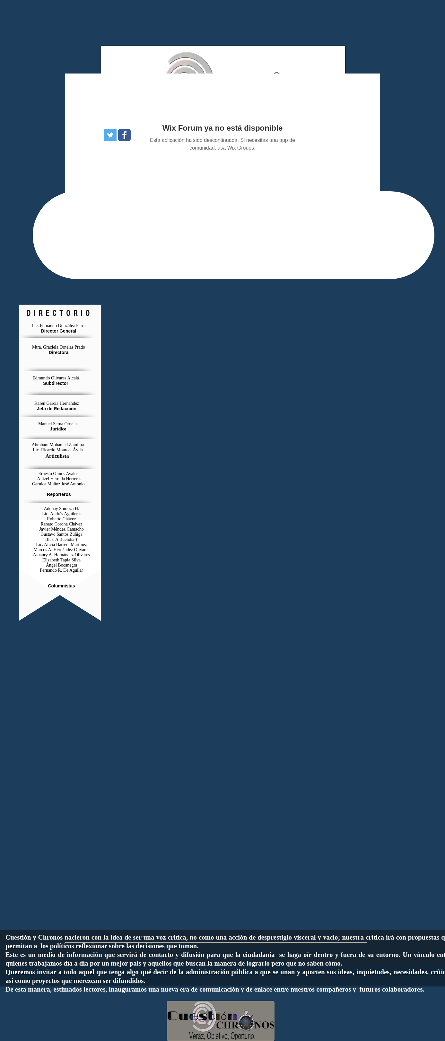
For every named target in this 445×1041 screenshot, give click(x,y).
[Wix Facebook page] (124, 135)
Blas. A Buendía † (61, 539)
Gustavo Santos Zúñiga (61, 534)
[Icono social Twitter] (110, 135)
